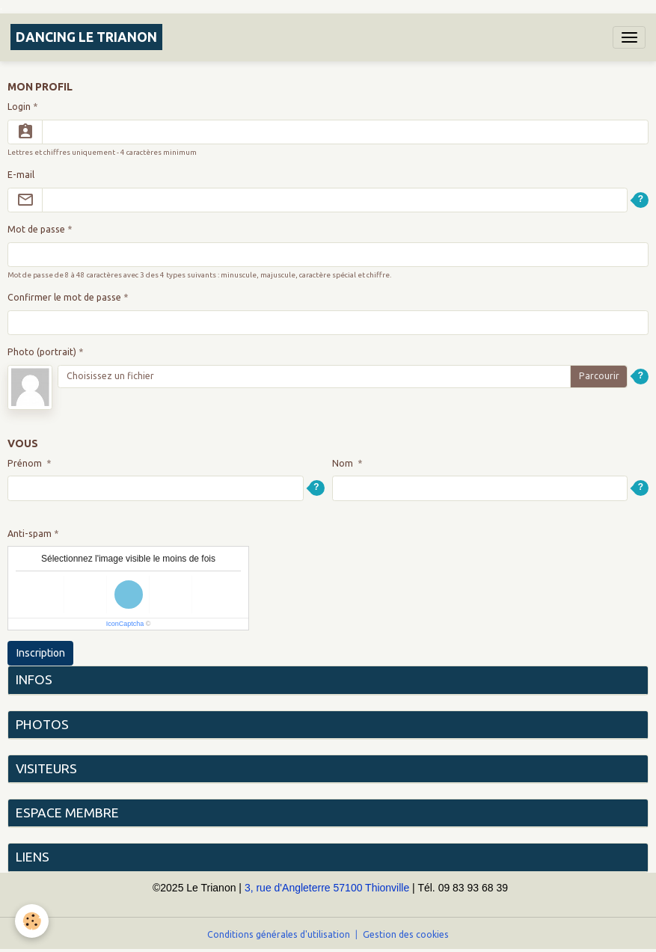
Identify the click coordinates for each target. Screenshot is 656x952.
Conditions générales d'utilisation (278, 934)
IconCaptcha (125, 623)
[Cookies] (32, 921)
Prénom (25, 463)
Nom (343, 463)
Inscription (40, 653)
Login (19, 106)
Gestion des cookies (406, 934)
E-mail (20, 174)
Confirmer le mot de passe (64, 297)
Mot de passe (36, 229)
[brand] (86, 37)
